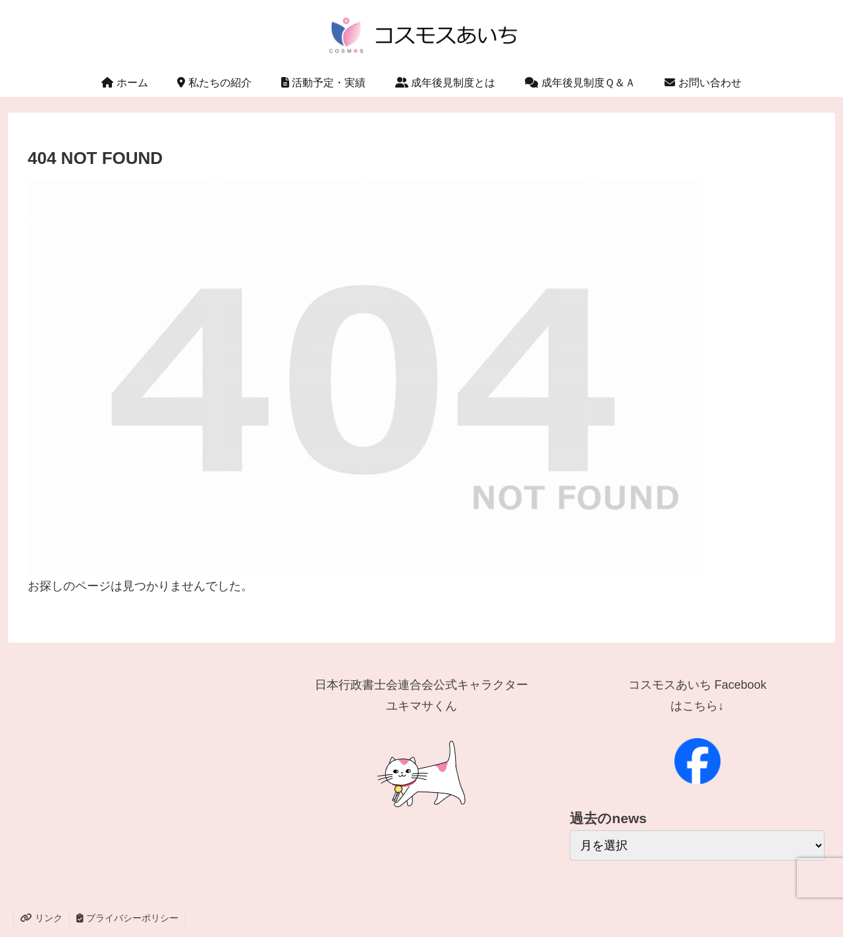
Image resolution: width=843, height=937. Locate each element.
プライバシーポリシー (127, 918)
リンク (41, 918)
